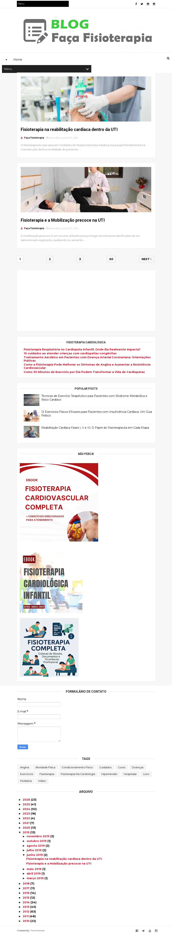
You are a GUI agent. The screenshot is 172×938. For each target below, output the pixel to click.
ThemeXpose (38, 932)
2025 (27, 806)
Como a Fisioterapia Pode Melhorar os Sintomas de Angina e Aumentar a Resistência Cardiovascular (87, 368)
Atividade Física (45, 769)
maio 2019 (34, 871)
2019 (26, 834)
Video (42, 783)
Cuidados (105, 769)
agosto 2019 (36, 847)
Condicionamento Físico (77, 769)
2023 (27, 815)
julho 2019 (35, 852)
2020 (27, 830)
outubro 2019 (37, 843)
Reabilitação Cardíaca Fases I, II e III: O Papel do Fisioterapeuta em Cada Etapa (96, 430)
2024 (27, 811)
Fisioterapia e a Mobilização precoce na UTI (63, 222)
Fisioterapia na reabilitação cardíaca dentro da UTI (69, 130)
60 (111, 261)
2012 (26, 913)
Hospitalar (130, 776)
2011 (26, 918)
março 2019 (35, 880)
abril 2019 (34, 875)
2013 (26, 909)
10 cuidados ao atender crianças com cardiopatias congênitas (70, 355)
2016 (26, 895)
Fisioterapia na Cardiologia (78, 776)
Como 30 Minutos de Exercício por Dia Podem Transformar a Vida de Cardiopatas (84, 374)
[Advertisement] (88, 40)
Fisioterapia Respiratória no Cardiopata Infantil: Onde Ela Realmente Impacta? (82, 351)
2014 (27, 904)
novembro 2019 (38, 838)
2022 (27, 820)
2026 (27, 802)
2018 (26, 885)
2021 (26, 825)
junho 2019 (35, 857)
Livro (146, 776)
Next (146, 261)
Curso (121, 769)
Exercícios (26, 776)
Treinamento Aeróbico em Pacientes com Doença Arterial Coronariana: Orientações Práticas (87, 361)
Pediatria (26, 783)
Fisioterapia (47, 776)
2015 (26, 900)
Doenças (137, 769)
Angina (24, 769)
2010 (26, 923)
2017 (26, 890)
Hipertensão (109, 776)
